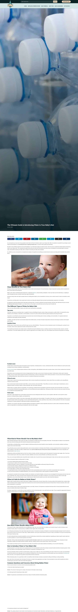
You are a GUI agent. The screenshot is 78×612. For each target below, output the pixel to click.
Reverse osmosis (10, 369)
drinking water (66, 553)
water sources (17, 450)
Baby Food (51, 6)
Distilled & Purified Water (34, 6)
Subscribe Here (66, 1)
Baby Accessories (59, 6)
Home (25, 6)
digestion (34, 292)
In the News (67, 6)
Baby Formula (44, 6)
